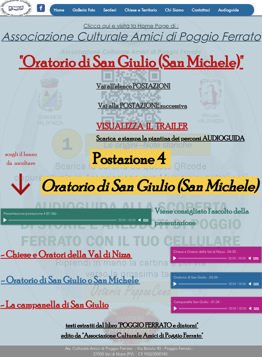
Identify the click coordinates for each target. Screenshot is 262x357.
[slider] (146, 220)
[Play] (5, 220)
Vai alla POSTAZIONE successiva (142, 105)
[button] (109, 10)
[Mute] (140, 220)
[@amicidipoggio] (41, 8)
